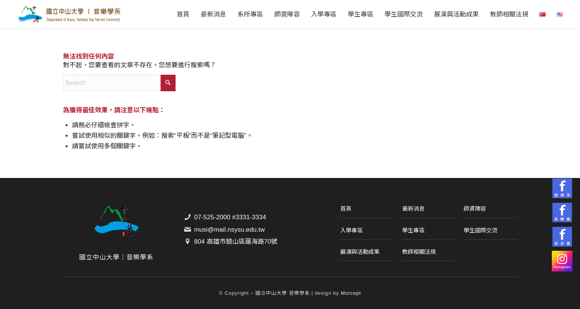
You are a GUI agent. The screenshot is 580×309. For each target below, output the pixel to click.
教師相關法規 (419, 252)
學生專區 (413, 230)
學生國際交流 (480, 230)
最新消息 (413, 208)
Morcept (351, 293)
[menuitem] (183, 14)
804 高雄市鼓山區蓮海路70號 (235, 241)
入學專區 (351, 230)
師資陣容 (475, 208)
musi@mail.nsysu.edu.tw (229, 229)
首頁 (346, 208)
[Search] (119, 83)
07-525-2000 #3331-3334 (230, 217)
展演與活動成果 (360, 252)
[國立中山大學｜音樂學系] (69, 14)
